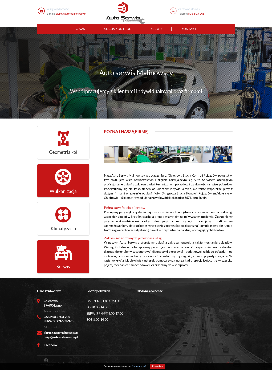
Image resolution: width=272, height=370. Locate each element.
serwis (156, 29)
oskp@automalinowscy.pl (61, 337)
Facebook (50, 345)
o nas (80, 29)
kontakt (188, 29)
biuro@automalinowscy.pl (70, 13)
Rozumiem (157, 366)
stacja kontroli (118, 29)
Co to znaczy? (139, 366)
